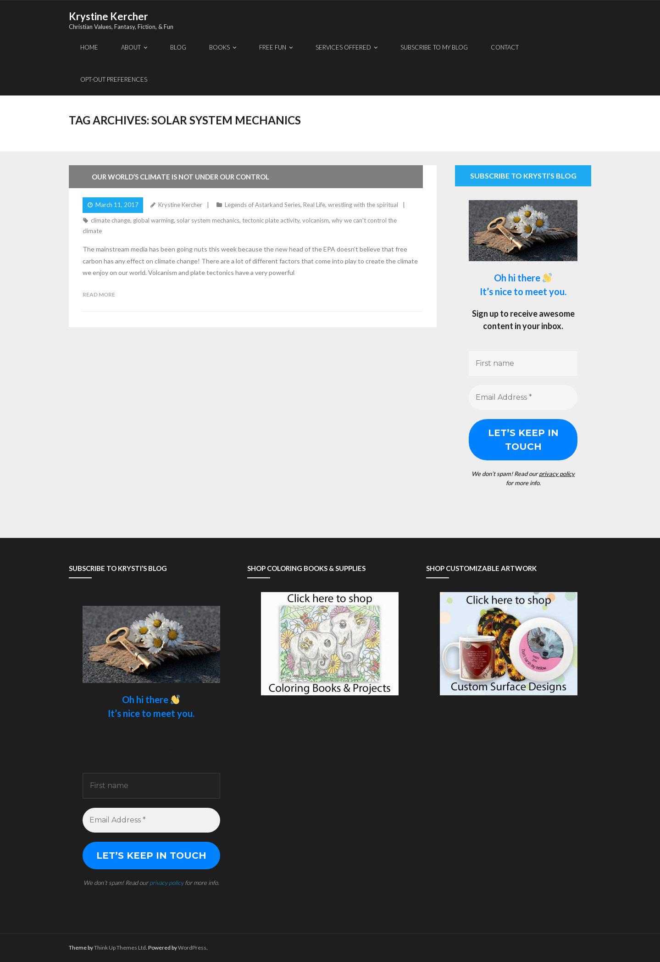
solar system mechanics (208, 220)
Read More (99, 294)
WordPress (192, 947)
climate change (110, 220)
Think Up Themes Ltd (120, 947)
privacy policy (557, 473)
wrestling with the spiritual (363, 204)
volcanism (315, 220)
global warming (153, 220)
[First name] (523, 363)
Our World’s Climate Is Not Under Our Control (180, 177)
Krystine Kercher (180, 204)
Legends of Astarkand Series (262, 204)
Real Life (314, 204)
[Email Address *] (523, 397)
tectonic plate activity (270, 220)
